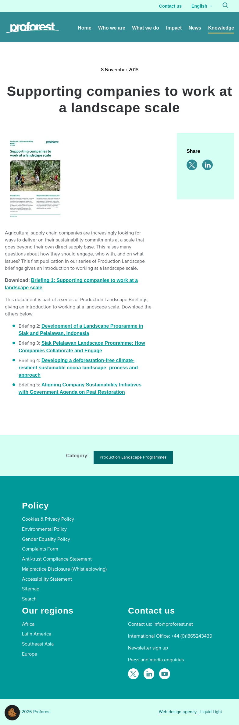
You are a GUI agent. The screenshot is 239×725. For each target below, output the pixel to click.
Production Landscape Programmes (133, 457)
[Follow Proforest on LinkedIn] (149, 673)
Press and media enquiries (156, 660)
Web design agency (178, 711)
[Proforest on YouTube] (164, 673)
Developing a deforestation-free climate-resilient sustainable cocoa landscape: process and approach (78, 368)
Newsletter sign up (148, 648)
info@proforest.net (173, 624)
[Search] (225, 6)
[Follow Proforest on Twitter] (133, 673)
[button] (12, 712)
